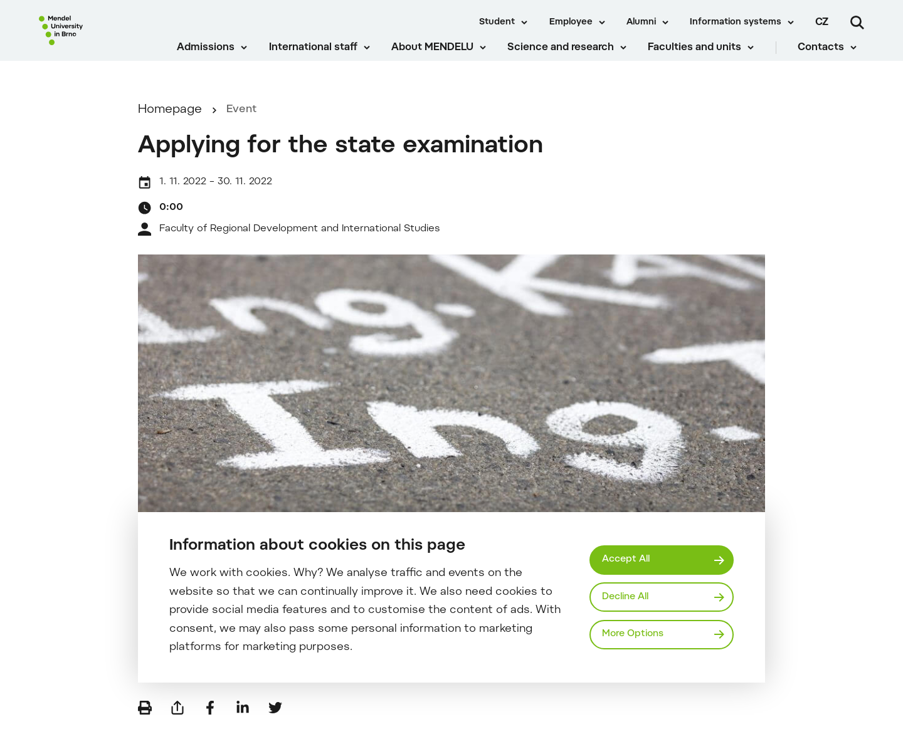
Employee (571, 22)
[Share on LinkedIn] (243, 720)
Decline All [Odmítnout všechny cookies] (629, 597)
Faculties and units (702, 56)
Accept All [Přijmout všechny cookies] (629, 558)
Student (497, 22)
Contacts (828, 56)
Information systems (735, 22)
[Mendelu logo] (100, 39)
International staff (320, 56)
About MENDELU (440, 56)
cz (821, 23)
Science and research (568, 56)
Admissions (213, 56)
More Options (636, 636)
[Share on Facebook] (210, 720)
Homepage (170, 123)
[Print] (145, 720)
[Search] (857, 22)
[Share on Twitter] (275, 720)
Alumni (641, 22)
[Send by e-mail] (177, 720)
